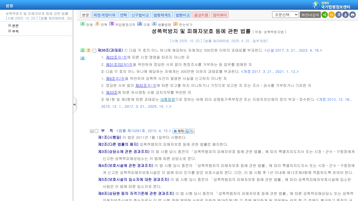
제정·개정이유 (104, 15)
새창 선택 (271, 11)
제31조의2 (114, 64)
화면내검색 (310, 15)
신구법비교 (140, 15)
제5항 (128, 64)
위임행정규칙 (122, 24)
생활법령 (161, 24)
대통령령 (167, 99)
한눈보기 (182, 24)
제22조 (111, 57)
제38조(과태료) (110, 50)
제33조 (111, 92)
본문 (13, 25)
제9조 (110, 78)
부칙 (13, 31)
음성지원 (201, 15)
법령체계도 (162, 15)
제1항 (122, 57)
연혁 (123, 15)
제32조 (141, 85)
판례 (86, 24)
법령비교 (183, 15)
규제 (143, 24)
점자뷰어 (220, 15)
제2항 (120, 78)
